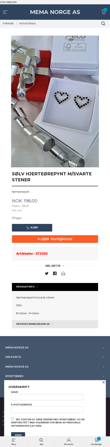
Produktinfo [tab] (25, 286)
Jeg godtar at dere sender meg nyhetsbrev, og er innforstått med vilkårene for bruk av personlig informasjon (48, 422)
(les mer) (35, 426)
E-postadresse (47, 408)
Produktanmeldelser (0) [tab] (33, 324)
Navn (47, 395)
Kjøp (32, 227)
